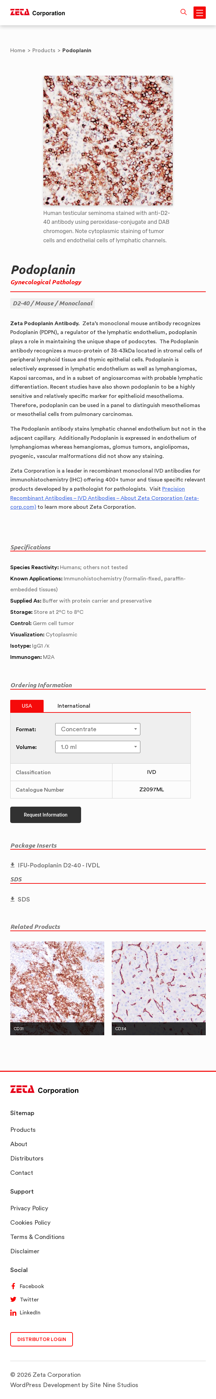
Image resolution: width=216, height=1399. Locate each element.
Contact (21, 1172)
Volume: (26, 747)
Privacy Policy (29, 1208)
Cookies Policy (30, 1222)
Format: (26, 729)
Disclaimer (25, 1251)
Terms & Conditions (37, 1236)
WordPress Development (45, 1384)
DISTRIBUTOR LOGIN (41, 1339)
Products (23, 1129)
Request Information (45, 815)
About (18, 1144)
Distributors (27, 1158)
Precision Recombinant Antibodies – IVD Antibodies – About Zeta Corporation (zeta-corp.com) (104, 498)
